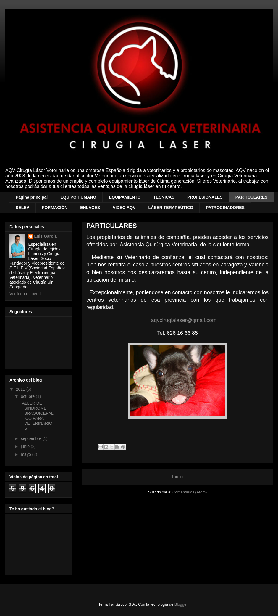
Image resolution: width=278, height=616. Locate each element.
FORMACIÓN (54, 207)
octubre (28, 396)
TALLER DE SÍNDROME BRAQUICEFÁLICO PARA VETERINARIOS (37, 415)
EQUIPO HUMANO (78, 197)
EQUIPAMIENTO (124, 197)
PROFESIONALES (205, 197)
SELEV (22, 207)
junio (25, 446)
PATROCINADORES (225, 207)
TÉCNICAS (163, 197)
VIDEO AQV (124, 207)
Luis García (45, 236)
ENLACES (90, 207)
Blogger (181, 604)
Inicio (177, 476)
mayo (26, 454)
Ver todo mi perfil (25, 293)
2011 (21, 389)
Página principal (32, 197)
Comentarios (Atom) (189, 492)
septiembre (31, 438)
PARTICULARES (251, 197)
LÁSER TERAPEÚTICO (170, 207)
